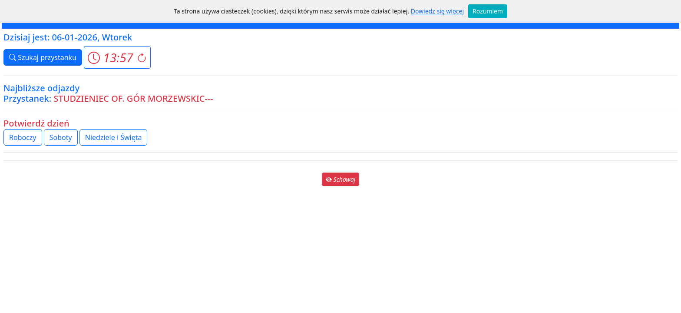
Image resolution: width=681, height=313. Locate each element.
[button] (117, 57)
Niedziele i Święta (113, 137)
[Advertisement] (340, 249)
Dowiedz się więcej (437, 11)
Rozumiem (488, 11)
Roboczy (22, 137)
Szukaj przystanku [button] (42, 57)
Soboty (61, 137)
